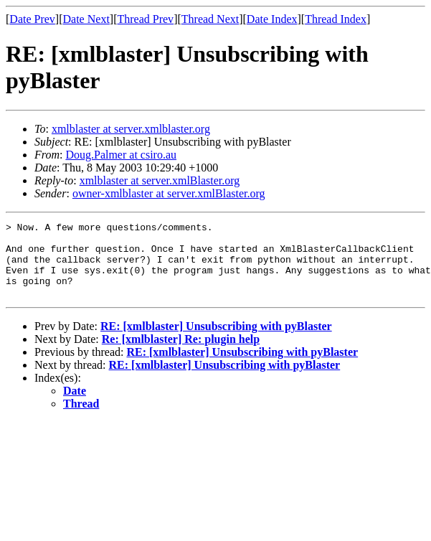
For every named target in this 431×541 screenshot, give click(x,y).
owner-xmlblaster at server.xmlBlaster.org (168, 193)
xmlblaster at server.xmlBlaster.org (160, 180)
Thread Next (210, 19)
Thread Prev (145, 19)
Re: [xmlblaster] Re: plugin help (181, 354)
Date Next (86, 19)
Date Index (272, 19)
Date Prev (32, 19)
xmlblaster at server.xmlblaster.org (131, 129)
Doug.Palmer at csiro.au (120, 155)
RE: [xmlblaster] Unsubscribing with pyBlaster (216, 341)
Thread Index (335, 19)
